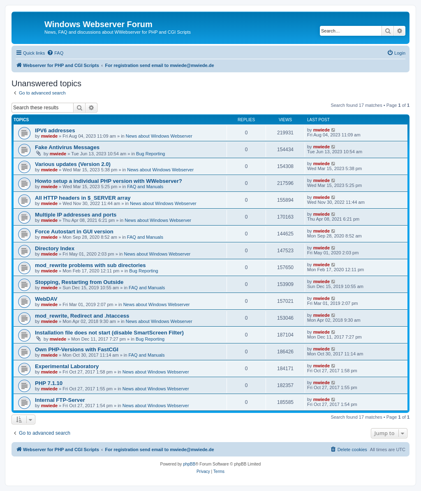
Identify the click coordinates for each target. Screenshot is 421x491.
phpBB (189, 464)
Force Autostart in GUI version (74, 231)
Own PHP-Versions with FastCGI (76, 349)
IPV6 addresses (55, 130)
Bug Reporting (150, 153)
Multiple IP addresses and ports (75, 215)
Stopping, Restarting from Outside (79, 282)
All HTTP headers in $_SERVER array (83, 198)
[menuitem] (55, 53)
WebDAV (46, 299)
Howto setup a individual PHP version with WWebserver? (108, 181)
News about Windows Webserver (159, 136)
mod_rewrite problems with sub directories (90, 265)
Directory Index (54, 248)
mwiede (49, 136)
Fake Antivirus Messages (67, 147)
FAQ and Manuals (145, 186)
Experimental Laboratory (67, 366)
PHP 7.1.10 (48, 383)
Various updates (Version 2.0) (73, 164)
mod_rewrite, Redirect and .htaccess (82, 316)
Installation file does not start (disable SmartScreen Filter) (109, 333)
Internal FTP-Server (60, 400)
